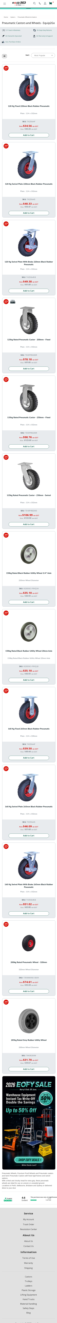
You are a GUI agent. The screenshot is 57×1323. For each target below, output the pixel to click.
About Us (28, 1241)
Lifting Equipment (28, 1294)
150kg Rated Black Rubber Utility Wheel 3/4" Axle (28, 573)
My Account (28, 1219)
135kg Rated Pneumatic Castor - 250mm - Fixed (28, 417)
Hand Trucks (28, 1299)
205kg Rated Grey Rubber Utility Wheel (28, 1040)
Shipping (28, 1268)
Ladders (28, 1285)
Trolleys (28, 1281)
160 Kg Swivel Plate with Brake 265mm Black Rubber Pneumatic (29, 885)
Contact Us (28, 1246)
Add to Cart (28, 135)
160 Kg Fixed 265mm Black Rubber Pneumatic (29, 728)
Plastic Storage (28, 1290)
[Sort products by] (43, 55)
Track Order (28, 1224)
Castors (28, 1276)
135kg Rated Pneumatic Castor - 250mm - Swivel (29, 495)
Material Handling (28, 1303)
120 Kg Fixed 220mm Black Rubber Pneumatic (29, 106)
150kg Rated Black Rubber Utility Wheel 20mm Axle (28, 651)
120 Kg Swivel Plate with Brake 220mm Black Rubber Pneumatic (29, 263)
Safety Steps (28, 1308)
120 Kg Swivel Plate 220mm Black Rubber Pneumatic (29, 184)
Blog (28, 1312)
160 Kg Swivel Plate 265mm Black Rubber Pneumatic (29, 806)
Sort (27, 55)
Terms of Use (28, 1258)
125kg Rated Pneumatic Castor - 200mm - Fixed (28, 339)
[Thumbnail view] (4, 56)
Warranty (28, 1263)
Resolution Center (28, 1229)
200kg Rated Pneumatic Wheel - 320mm (29, 962)
